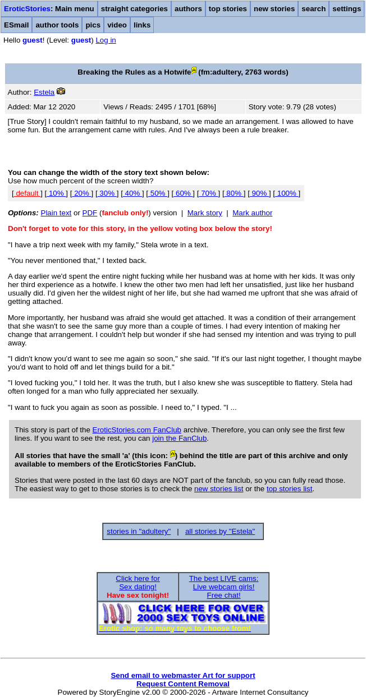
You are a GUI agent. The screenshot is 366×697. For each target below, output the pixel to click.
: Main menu (49, 8)
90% (259, 193)
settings (346, 8)
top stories (228, 8)
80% (234, 193)
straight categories (134, 8)
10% (56, 193)
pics (92, 25)
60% (183, 193)
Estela (44, 92)
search (313, 8)
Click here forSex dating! (138, 582)
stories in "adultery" (139, 531)
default (27, 193)
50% (157, 193)
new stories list (218, 488)
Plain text (56, 213)
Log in (105, 40)
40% (132, 193)
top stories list (289, 488)
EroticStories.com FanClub (137, 430)
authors (188, 8)
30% (107, 193)
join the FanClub (179, 438)
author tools (57, 25)
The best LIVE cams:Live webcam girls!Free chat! (224, 586)
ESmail (16, 25)
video (117, 25)
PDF (90, 213)
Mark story (204, 213)
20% (81, 193)
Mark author (252, 213)
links (142, 25)
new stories (274, 8)
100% (287, 193)
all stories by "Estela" (220, 531)
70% (208, 193)
